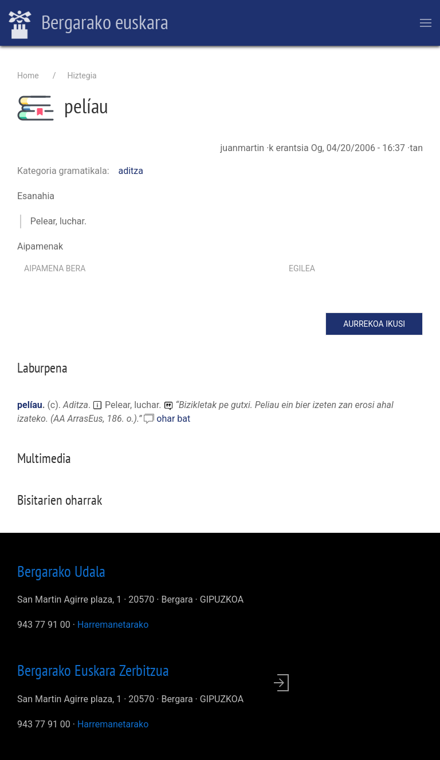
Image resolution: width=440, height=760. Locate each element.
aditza (131, 170)
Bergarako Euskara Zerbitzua (93, 670)
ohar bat (173, 418)
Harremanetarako (112, 624)
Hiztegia (81, 75)
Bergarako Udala (61, 571)
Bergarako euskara (88, 23)
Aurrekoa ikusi (374, 323)
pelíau (29, 404)
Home (28, 75)
